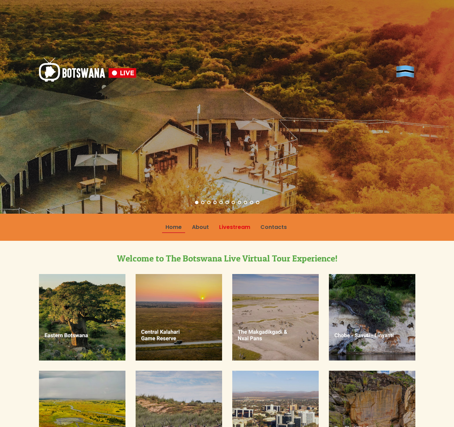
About (200, 227)
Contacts (273, 227)
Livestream (234, 227)
